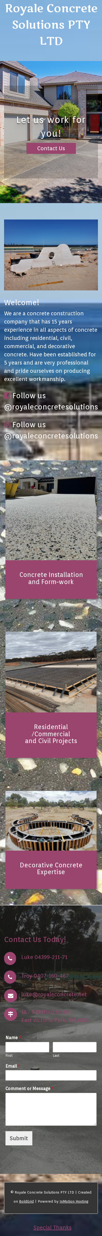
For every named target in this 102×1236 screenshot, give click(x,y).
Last (56, 1055)
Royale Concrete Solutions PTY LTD (51, 25)
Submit (19, 1138)
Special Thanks (52, 1227)
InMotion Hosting (74, 1201)
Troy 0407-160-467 (45, 975)
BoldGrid (26, 1201)
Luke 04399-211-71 (44, 957)
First (9, 1055)
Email (12, 1066)
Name (13, 1037)
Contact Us (51, 148)
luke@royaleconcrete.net (54, 994)
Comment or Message (29, 1088)
